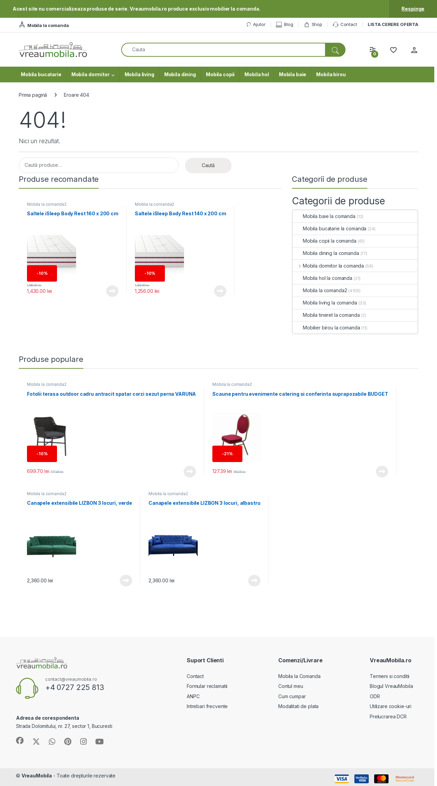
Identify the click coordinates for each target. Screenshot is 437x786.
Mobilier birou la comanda (326, 327)
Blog (284, 24)
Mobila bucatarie (41, 74)
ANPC (193, 696)
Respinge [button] (412, 9)
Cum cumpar (292, 696)
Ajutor (256, 24)
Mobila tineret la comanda (326, 315)
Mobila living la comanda (325, 303)
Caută (208, 165)
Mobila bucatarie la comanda (329, 228)
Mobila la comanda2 (46, 204)
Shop (313, 24)
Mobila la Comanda (299, 676)
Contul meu (290, 686)
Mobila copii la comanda (324, 241)
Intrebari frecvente (207, 706)
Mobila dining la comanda (326, 253)
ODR (375, 696)
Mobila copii (220, 74)
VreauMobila (37, 775)
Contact (345, 25)
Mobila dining (180, 74)
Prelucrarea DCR (388, 716)
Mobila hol (256, 74)
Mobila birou (331, 74)
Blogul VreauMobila (391, 686)
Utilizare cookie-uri (390, 706)
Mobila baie (292, 74)
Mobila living (139, 74)
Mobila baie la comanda (324, 216)
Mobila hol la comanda (322, 278)
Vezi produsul (112, 291)
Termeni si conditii (389, 676)
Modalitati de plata (298, 706)
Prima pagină (33, 95)
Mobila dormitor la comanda (328, 266)
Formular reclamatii (207, 686)
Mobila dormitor (90, 74)
